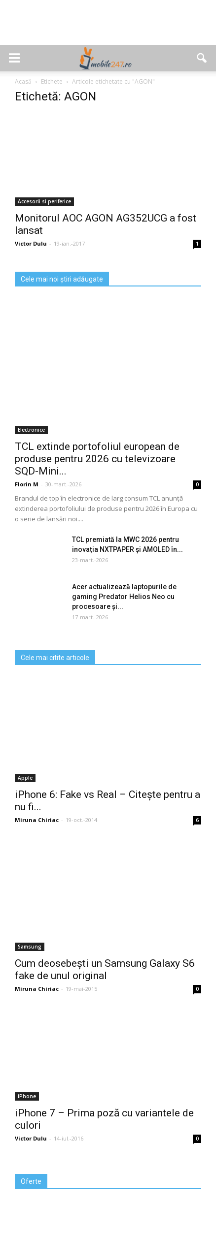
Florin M (26, 484)
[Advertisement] (108, 27)
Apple (25, 777)
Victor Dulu (31, 243)
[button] (202, 58)
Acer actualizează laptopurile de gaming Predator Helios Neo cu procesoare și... (124, 596)
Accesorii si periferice (44, 201)
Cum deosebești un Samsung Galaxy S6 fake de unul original (105, 969)
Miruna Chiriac (37, 820)
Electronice (31, 429)
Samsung (29, 946)
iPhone (27, 1096)
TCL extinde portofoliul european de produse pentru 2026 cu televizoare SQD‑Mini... (97, 459)
